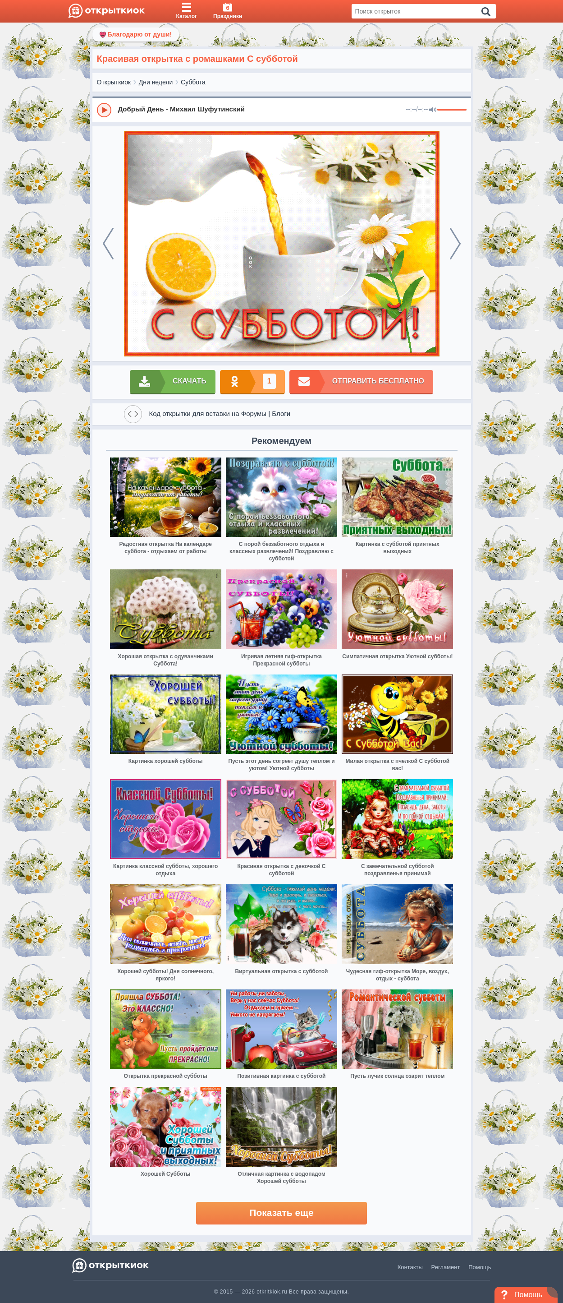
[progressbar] (452, 110)
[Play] (104, 110)
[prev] (108, 243)
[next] (455, 243)
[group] (281, 109)
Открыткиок (114, 82)
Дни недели (156, 82)
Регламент (445, 1267)
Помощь (479, 1267)
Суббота (193, 82)
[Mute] (432, 110)
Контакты (410, 1267)
